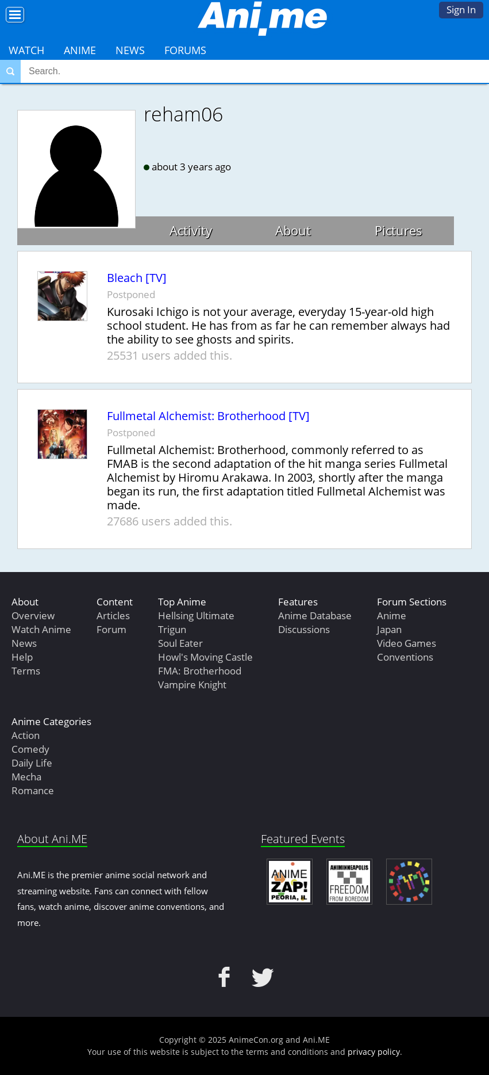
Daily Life (31, 762)
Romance (32, 790)
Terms (25, 670)
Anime (80, 50)
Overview (33, 615)
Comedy (30, 749)
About (293, 230)
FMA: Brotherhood (199, 670)
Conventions (405, 657)
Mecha (26, 776)
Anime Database (315, 615)
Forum (111, 629)
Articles (113, 615)
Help (22, 657)
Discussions (304, 629)
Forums (185, 50)
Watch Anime (41, 629)
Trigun (172, 629)
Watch (26, 50)
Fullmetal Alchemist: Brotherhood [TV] (208, 416)
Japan (389, 629)
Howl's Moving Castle (205, 657)
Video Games (406, 643)
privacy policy (374, 1051)
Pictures (398, 230)
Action (25, 735)
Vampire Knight (192, 684)
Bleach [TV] (137, 278)
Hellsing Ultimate (196, 615)
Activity (191, 230)
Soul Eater (180, 643)
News (130, 50)
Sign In (461, 9)
